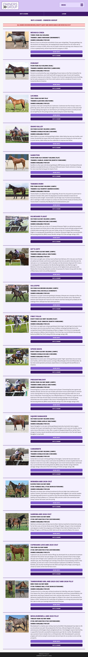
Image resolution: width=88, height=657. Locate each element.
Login (64, 14)
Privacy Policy (44, 654)
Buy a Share (24, 14)
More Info (56, 52)
